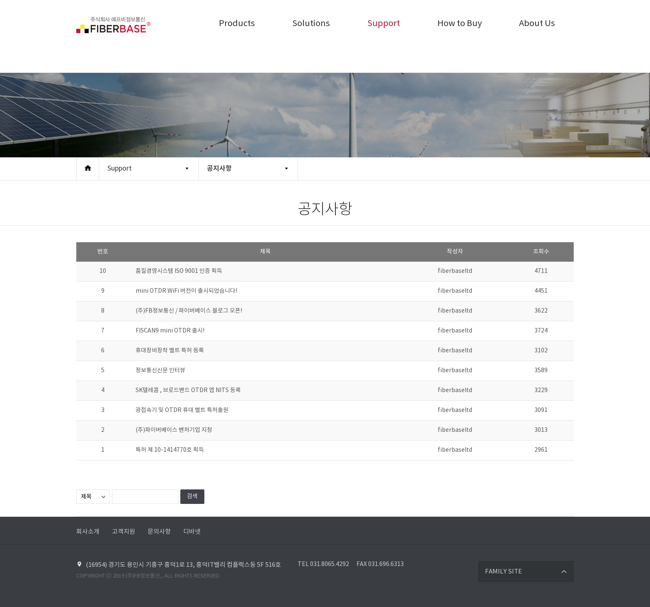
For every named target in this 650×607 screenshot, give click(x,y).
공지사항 (219, 168)
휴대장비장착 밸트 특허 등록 (170, 350)
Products (237, 24)
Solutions (311, 24)
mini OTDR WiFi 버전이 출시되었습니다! (186, 291)
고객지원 (123, 531)
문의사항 (159, 531)
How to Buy (459, 24)
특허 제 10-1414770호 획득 (170, 450)
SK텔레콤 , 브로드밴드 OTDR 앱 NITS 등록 (188, 390)
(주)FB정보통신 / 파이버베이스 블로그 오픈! (189, 311)
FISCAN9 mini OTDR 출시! (170, 331)
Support (383, 24)
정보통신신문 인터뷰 (160, 370)
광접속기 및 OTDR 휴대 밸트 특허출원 (182, 410)
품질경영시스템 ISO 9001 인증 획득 (179, 271)
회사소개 (87, 531)
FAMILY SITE (503, 571)
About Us (537, 24)
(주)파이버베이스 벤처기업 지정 (174, 430)
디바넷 (192, 531)
